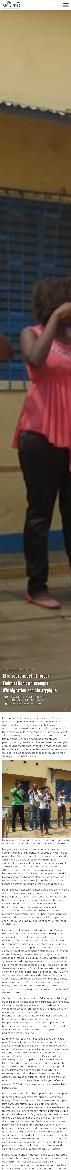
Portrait (9, 669)
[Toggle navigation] (65, 5)
